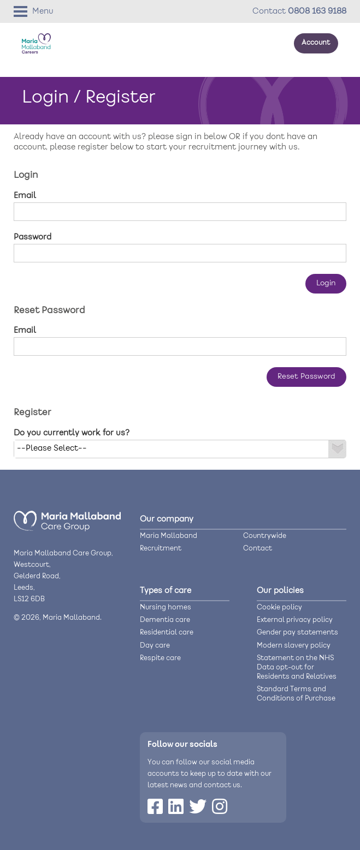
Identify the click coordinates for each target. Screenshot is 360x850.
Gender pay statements (297, 632)
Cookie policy (279, 607)
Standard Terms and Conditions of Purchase (296, 694)
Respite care (160, 658)
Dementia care (165, 620)
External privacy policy (295, 620)
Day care (155, 645)
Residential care (166, 632)
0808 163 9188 (317, 11)
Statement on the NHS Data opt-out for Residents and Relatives (297, 667)
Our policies (280, 591)
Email (25, 196)
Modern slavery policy (294, 645)
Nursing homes (165, 607)
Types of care (165, 591)
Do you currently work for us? (71, 433)
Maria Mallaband (168, 536)
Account (316, 42)
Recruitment (160, 548)
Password (32, 237)
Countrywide (264, 536)
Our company (166, 519)
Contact (257, 548)
